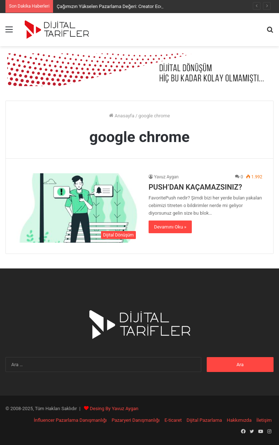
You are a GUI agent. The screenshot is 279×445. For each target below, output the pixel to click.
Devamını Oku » (170, 227)
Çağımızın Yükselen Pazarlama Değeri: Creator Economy (115, 6)
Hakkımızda (239, 420)
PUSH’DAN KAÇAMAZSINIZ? (195, 187)
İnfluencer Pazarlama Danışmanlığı (70, 420)
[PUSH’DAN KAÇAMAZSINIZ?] (78, 208)
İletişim (264, 420)
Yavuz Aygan (166, 176)
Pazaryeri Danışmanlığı (135, 420)
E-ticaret (173, 420)
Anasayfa (121, 115)
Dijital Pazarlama (204, 420)
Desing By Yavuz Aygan (114, 408)
